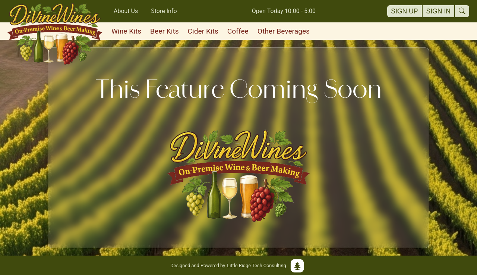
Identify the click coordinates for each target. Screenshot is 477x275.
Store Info (164, 11)
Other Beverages (284, 31)
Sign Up (404, 11)
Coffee (238, 31)
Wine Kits (126, 31)
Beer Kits (164, 31)
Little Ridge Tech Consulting (238, 265)
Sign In (438, 11)
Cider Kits (203, 31)
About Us (126, 11)
